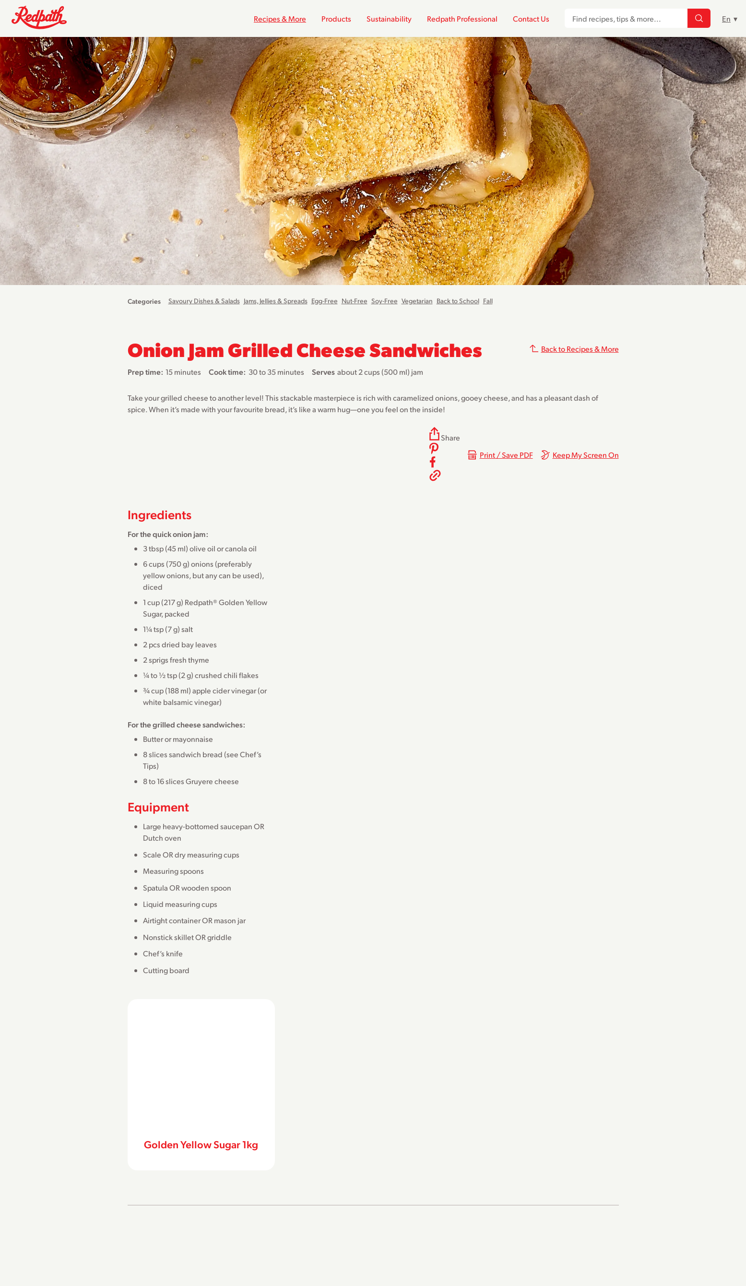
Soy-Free (384, 301)
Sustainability (389, 18)
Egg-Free (324, 301)
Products (336, 18)
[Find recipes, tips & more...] (698, 18)
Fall (488, 301)
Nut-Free (354, 301)
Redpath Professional (462, 18)
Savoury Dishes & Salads (204, 301)
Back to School (458, 301)
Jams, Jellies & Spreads (276, 301)
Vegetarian (417, 301)
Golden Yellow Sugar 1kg (201, 1144)
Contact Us (531, 18)
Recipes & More (280, 18)
